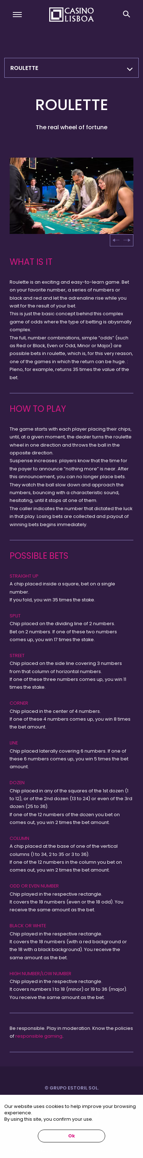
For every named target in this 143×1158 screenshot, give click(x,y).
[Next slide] (127, 240)
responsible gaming (38, 1036)
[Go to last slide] (116, 240)
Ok (71, 1136)
